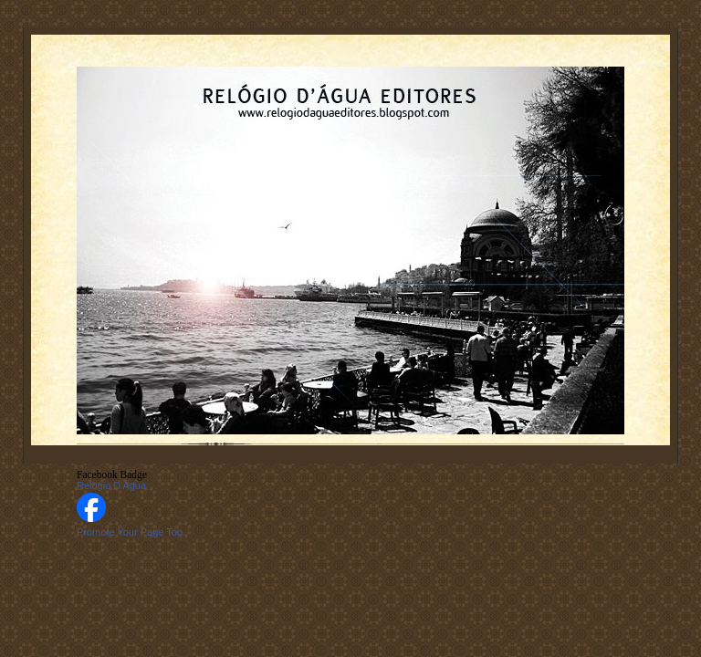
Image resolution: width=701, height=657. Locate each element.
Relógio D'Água (111, 485)
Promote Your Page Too (130, 532)
